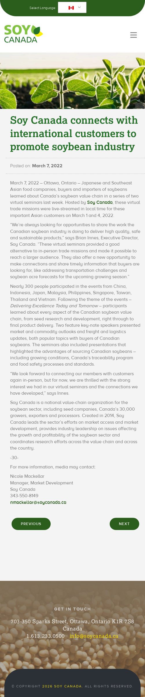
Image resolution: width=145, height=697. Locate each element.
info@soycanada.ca (94, 636)
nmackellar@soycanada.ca (38, 502)
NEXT (124, 524)
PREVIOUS (31, 524)
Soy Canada (100, 202)
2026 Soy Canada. (62, 686)
